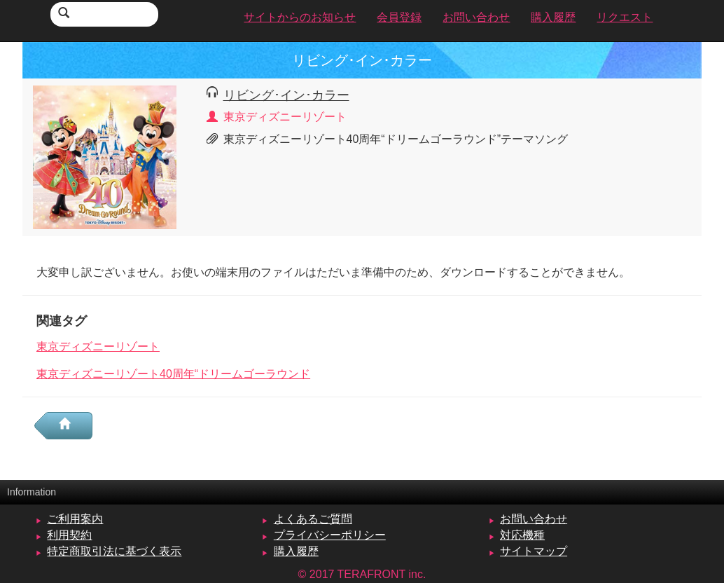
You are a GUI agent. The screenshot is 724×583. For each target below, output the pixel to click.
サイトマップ (533, 551)
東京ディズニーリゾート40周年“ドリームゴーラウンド (173, 374)
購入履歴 (296, 551)
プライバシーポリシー (330, 535)
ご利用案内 (75, 519)
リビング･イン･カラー (286, 95)
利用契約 (69, 535)
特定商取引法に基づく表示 (114, 551)
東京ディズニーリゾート (98, 346)
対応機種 (522, 535)
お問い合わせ (533, 519)
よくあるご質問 (313, 519)
